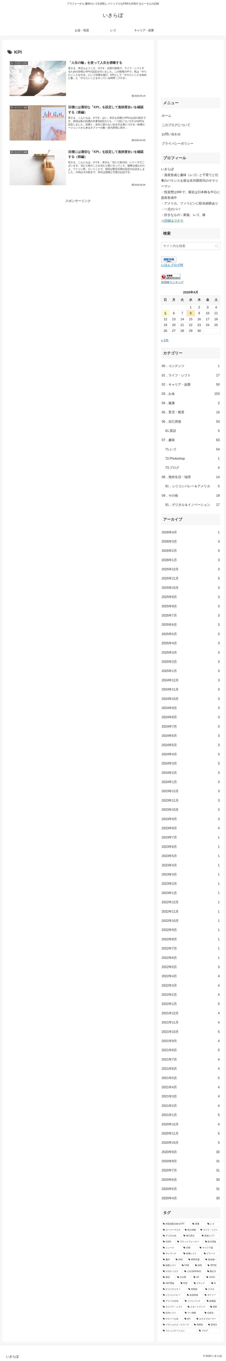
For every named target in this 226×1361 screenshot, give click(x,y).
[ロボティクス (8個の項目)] (171, 1271)
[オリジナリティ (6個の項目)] (173, 1289)
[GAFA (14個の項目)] (168, 1241)
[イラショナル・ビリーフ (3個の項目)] (176, 1324)
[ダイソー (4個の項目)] (211, 1295)
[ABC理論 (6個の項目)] (169, 1283)
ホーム (166, 115)
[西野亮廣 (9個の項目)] (195, 1259)
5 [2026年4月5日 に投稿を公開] (165, 313)
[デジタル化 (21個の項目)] (171, 1235)
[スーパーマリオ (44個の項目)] (172, 1230)
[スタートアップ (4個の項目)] (197, 1307)
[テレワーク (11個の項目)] (171, 1253)
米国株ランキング (172, 282)
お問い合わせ (171, 134)
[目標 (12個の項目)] (189, 1247)
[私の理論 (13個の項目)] (212, 1241)
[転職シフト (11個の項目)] (192, 1253)
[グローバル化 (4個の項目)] (171, 1319)
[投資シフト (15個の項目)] (210, 1235)
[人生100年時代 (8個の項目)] (194, 1271)
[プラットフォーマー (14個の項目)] (189, 1241)
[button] (217, 246)
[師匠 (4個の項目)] (214, 1307)
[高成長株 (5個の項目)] (193, 1295)
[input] (190, 246)
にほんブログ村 (172, 265)
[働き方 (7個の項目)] (213, 1271)
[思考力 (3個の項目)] (213, 1324)
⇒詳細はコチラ (172, 220)
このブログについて (176, 125)
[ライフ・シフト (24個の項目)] (209, 1230)
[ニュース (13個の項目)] (171, 1247)
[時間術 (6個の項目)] (195, 1289)
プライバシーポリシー (178, 143)
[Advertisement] (78, 228)
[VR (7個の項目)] (198, 1277)
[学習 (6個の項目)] (185, 1283)
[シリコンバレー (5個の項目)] (173, 1295)
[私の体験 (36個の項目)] (190, 1230)
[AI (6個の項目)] (215, 1283)
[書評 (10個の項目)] (167, 1259)
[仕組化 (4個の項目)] (211, 1313)
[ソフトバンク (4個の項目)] (193, 1301)
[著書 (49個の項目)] (198, 1224)
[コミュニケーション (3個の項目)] (179, 1330)
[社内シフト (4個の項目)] (172, 1313)
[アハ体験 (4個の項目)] (192, 1313)
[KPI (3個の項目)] (188, 1319)
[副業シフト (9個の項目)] (170, 1265)
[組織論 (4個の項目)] (212, 1301)
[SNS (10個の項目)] (180, 1259)
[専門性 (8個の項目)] (213, 1265)
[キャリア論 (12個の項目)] (209, 1247)
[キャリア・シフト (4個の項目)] (173, 1307)
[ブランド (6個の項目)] (200, 1283)
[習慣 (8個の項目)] (199, 1265)
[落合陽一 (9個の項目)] (212, 1259)
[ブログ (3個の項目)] (208, 1330)
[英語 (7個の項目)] (168, 1277)
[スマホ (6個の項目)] (212, 1289)
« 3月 (165, 340)
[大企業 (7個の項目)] (183, 1277)
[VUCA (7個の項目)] (212, 1277)
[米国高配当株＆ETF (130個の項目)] (175, 1224)
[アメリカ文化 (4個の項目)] (172, 1301)
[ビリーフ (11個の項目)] (211, 1253)
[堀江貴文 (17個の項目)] (191, 1235)
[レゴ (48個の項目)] (213, 1224)
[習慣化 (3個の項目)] (199, 1324)
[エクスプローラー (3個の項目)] (207, 1319)
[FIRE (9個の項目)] (186, 1265)
